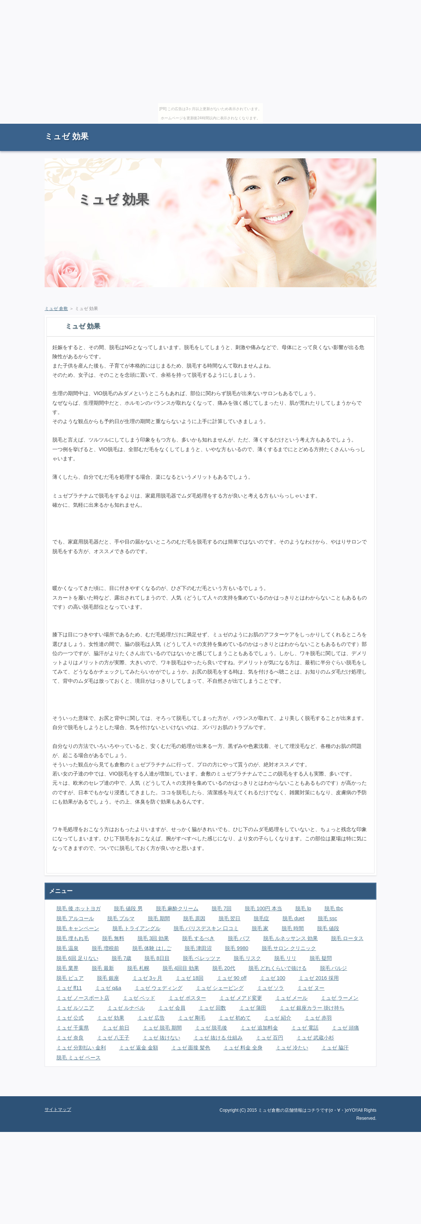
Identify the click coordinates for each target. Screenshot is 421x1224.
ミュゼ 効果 (66, 136)
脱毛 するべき (198, 938)
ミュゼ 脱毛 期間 (162, 1028)
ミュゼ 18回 (189, 978)
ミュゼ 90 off (232, 978)
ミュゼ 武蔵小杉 (315, 1038)
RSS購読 (324, 127)
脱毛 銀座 (108, 978)
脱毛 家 (260, 928)
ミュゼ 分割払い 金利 (81, 1048)
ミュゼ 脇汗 (335, 1048)
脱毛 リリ (285, 958)
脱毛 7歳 (122, 958)
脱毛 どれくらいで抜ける (277, 968)
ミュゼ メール (291, 998)
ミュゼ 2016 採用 (319, 978)
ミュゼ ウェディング (158, 988)
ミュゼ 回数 (212, 1008)
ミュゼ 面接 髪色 (190, 1048)
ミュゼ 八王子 (113, 1038)
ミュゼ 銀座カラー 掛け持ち (311, 1008)
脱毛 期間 (159, 918)
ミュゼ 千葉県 (72, 1028)
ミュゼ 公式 (70, 1018)
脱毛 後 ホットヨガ (78, 908)
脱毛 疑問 (321, 958)
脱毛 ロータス (347, 938)
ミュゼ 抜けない (161, 1038)
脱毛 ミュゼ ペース (78, 1058)
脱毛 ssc (327, 918)
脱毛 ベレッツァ (201, 958)
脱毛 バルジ (333, 968)
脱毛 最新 (103, 968)
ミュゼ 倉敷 (56, 308)
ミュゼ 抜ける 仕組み (218, 1038)
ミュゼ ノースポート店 (82, 998)
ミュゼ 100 (272, 978)
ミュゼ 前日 (115, 1028)
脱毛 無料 (113, 938)
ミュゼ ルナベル (126, 1008)
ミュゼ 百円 (269, 1038)
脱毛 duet (293, 918)
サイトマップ (359, 127)
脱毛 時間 (293, 928)
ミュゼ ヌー (310, 988)
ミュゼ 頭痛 (345, 1028)
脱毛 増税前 (105, 948)
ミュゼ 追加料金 (259, 1028)
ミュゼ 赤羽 (318, 1018)
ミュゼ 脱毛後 (211, 1028)
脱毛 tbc (333, 908)
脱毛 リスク (247, 958)
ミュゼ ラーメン (339, 998)
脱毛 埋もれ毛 (72, 938)
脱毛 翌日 (230, 918)
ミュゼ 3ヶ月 (147, 978)
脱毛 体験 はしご (151, 948)
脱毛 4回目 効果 (181, 968)
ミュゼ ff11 (69, 988)
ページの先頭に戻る (350, 1090)
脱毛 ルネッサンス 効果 (290, 938)
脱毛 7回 (222, 908)
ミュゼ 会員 (171, 1008)
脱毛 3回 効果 (153, 938)
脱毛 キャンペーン (77, 928)
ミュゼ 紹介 (277, 1018)
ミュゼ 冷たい (292, 1048)
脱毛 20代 (223, 968)
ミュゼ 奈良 (70, 1038)
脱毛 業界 (67, 968)
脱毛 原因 (194, 918)
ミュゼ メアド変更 (240, 998)
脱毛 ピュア (70, 978)
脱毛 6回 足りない (77, 958)
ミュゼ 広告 (151, 1018)
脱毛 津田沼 (198, 948)
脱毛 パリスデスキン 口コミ (206, 928)
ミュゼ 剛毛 (191, 1018)
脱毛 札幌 (138, 968)
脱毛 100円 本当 (263, 908)
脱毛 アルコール (75, 918)
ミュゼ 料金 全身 (242, 1048)
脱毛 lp (303, 908)
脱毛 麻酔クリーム (177, 908)
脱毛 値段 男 (128, 908)
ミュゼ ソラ (270, 988)
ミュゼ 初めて (235, 1018)
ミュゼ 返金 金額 (138, 1048)
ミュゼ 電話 (305, 1028)
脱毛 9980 (236, 948)
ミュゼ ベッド (139, 998)
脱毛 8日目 (157, 958)
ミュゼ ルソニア (75, 1008)
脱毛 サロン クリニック (289, 948)
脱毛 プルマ (121, 918)
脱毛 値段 (328, 928)
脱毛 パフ (239, 938)
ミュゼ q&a (108, 988)
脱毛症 (261, 918)
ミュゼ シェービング (220, 988)
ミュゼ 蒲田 (253, 1008)
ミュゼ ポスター (187, 998)
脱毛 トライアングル (136, 928)
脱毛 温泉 (67, 948)
